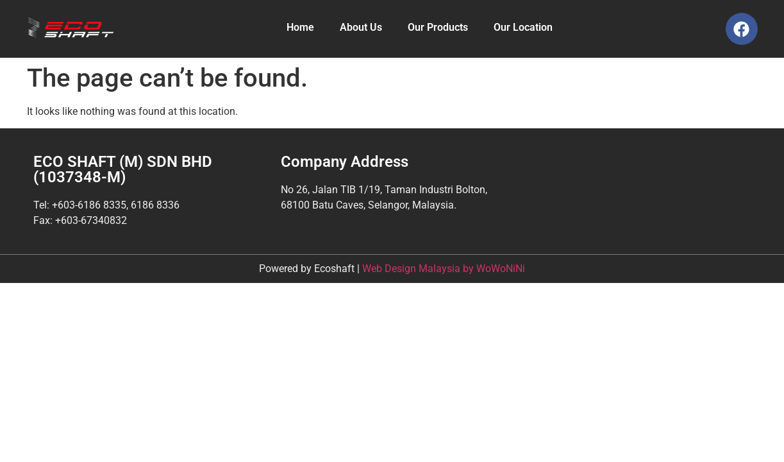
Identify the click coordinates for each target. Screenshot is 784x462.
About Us (361, 27)
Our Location (523, 27)
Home (300, 27)
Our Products (438, 27)
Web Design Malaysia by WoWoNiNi (443, 268)
